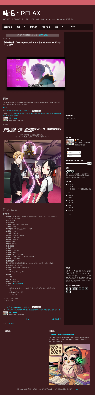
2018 (69, 210)
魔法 (70, 277)
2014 (90, 273)
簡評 (7, 115)
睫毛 (77, 174)
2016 (76, 275)
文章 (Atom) (10, 323)
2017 (67, 278)
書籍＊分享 (34, 27)
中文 (87, 278)
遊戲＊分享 (59, 27)
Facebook (71, 27)
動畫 (42, 113)
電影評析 (73, 278)
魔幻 (73, 281)
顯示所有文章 (43, 35)
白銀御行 (22, 113)
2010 (74, 280)
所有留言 (70, 155)
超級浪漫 (46, 113)
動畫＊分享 (21, 27)
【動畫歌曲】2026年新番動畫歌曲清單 (80, 189)
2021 (69, 203)
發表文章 (70, 152)
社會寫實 (81, 278)
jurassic (78, 280)
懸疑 (76, 277)
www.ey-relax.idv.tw (79, 177)
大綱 (15, 310)
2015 (83, 275)
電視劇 (68, 281)
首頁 (27, 319)
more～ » (5, 107)
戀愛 (16, 115)
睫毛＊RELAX (21, 13)
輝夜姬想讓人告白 (49, 310)
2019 (9, 310)
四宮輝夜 (16, 113)
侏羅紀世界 (85, 280)
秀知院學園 (34, 113)
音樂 (39, 113)
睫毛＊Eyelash (81, 140)
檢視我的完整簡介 (80, 145)
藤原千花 (12, 115)
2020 (69, 205)
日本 (12, 113)
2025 (69, 193)
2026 (69, 184)
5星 (12, 310)
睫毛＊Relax (71, 118)
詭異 (90, 280)
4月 (70, 187)
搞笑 (87, 277)
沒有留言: (26, 110)
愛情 (82, 273)
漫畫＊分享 (8, 27)
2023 (69, 198)
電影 (90, 275)
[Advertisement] (79, 73)
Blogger (76, 389)
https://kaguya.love (18, 283)
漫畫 (51, 113)
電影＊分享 (46, 27)
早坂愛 (28, 113)
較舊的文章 (56, 319)
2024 (69, 195)
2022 (9, 113)
